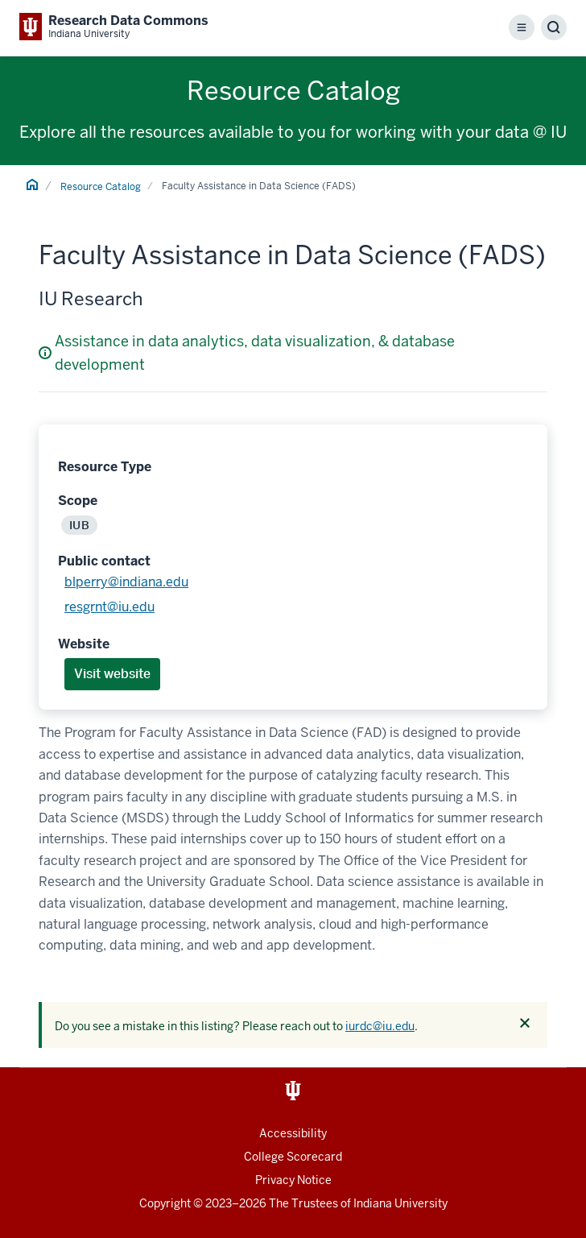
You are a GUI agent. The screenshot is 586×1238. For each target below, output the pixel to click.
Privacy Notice (293, 1180)
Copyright (165, 1203)
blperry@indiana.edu (126, 581)
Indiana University (400, 1203)
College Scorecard (293, 1156)
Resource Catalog (100, 186)
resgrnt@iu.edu (109, 606)
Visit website (112, 673)
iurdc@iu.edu (380, 1026)
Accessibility (293, 1133)
